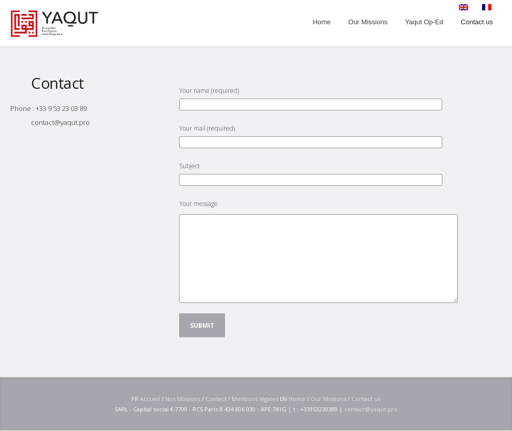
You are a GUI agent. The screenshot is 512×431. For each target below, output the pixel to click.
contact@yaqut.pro (60, 122)
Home (297, 399)
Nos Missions (182, 399)
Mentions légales (255, 399)
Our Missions (328, 399)
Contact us (365, 399)
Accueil (150, 399)
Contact (216, 399)
